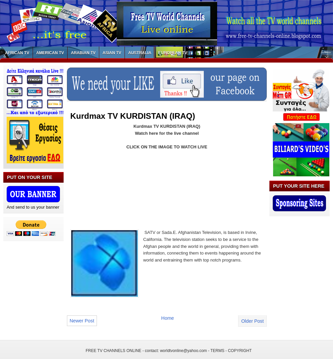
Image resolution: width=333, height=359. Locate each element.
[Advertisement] (97, 185)
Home (167, 318)
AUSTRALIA (139, 53)
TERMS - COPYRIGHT (231, 350)
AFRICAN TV (17, 53)
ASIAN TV (112, 53)
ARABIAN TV (83, 53)
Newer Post (82, 320)
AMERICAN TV (50, 53)
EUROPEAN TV (172, 53)
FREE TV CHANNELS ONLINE (113, 350)
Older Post (252, 321)
